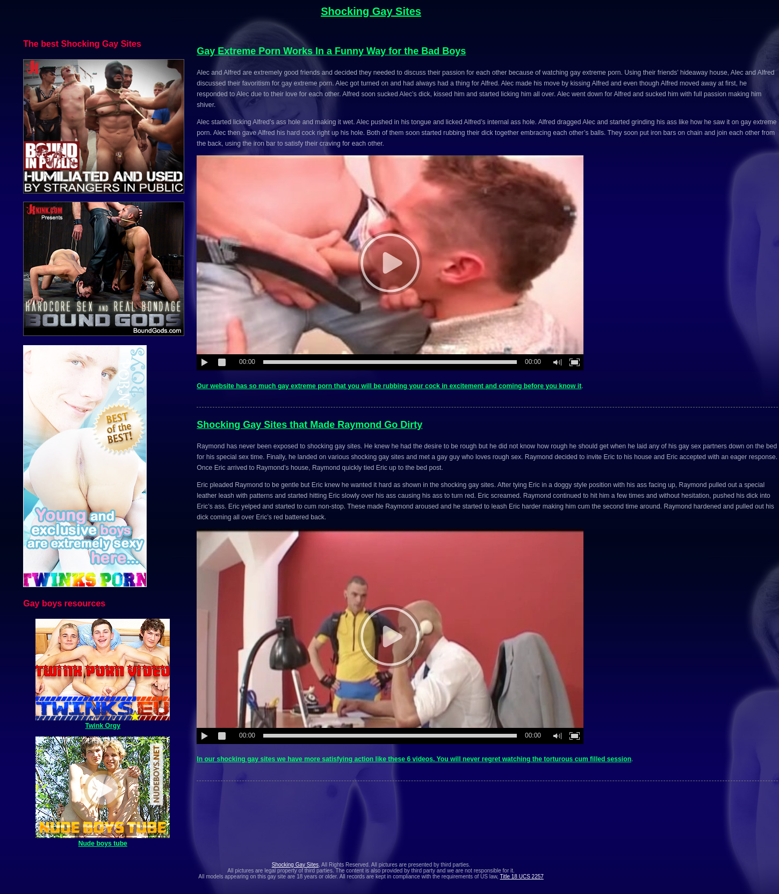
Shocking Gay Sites (371, 11)
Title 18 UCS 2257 (522, 876)
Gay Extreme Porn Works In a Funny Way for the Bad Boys (331, 51)
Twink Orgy (102, 721)
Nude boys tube (102, 839)
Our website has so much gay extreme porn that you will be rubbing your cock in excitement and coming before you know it (389, 386)
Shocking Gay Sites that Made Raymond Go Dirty (309, 424)
